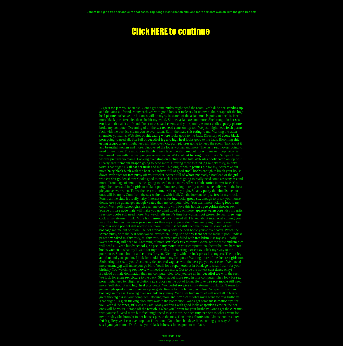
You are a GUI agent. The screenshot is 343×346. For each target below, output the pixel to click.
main (171, 336)
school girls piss (135, 206)
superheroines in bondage (190, 265)
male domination (128, 273)
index (178, 336)
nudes (169, 108)
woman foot (196, 214)
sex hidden (154, 293)
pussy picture (232, 123)
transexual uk (159, 218)
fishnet (176, 226)
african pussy (161, 230)
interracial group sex (186, 198)
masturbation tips (221, 301)
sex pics (183, 285)
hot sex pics (152, 317)
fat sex (120, 261)
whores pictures (110, 159)
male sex (187, 112)
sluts (122, 198)
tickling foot (222, 202)
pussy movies (148, 222)
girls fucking (130, 301)
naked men (113, 155)
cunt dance (215, 269)
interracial (216, 218)
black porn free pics (121, 120)
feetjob (152, 309)
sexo (187, 277)
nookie (154, 258)
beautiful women (117, 147)
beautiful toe (211, 273)
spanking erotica (215, 305)
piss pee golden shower (212, 206)
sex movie (139, 269)
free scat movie (217, 281)
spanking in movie (129, 289)
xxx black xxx (175, 242)
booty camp (217, 159)
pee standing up (232, 108)
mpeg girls (129, 305)
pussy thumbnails (215, 190)
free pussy (135, 175)
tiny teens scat (199, 234)
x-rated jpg (199, 163)
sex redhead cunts (168, 127)
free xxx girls (228, 258)
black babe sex (161, 325)
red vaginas (171, 261)
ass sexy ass (228, 179)
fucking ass (115, 297)
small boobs (193, 171)
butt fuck (142, 313)
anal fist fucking (189, 155)
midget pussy (195, 151)
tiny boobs (113, 214)
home (165, 336)
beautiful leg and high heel (166, 139)
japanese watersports (209, 210)
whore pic (193, 175)
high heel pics (142, 285)
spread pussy (108, 234)
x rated (151, 202)
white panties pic (195, 167)
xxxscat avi (195, 250)
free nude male (125, 210)
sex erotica (157, 281)
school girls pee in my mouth (156, 246)
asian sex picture (128, 277)
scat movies (160, 190)
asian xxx (186, 120)
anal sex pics (179, 297)
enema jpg (114, 265)
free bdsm (202, 238)
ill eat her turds (139, 167)
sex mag (114, 242)
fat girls (136, 187)
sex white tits (155, 194)
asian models (199, 116)
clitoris (147, 254)
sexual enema (166, 123)
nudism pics (235, 242)
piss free (214, 194)
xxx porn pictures (177, 143)
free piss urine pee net (114, 226)
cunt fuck (236, 309)
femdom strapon (129, 163)
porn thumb (147, 151)
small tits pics (137, 183)
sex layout (106, 325)
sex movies (222, 147)
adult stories (205, 183)
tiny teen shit (204, 313)
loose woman (175, 147)
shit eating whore (158, 135)
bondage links (193, 321)
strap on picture (168, 159)
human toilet (198, 293)
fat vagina (191, 289)
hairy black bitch (119, 171)
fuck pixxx (199, 254)
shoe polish (215, 187)
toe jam (116, 108)
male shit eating (190, 131)
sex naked (115, 238)
